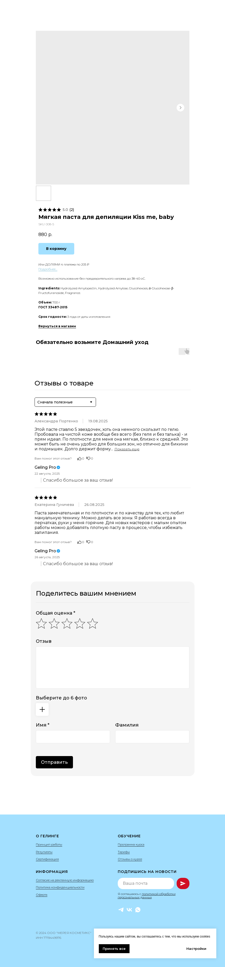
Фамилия (126, 725)
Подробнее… (47, 269)
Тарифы (124, 852)
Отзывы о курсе (130, 859)
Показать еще (127, 449)
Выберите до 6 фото (61, 698)
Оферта (41, 895)
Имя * (42, 725)
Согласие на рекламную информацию (65, 880)
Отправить (54, 762)
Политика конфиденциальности (60, 887)
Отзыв (43, 641)
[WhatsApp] (138, 910)
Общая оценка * (55, 613)
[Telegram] (121, 910)
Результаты (44, 852)
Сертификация (47, 859)
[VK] (129, 910)
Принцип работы (49, 844)
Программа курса (131, 844)
